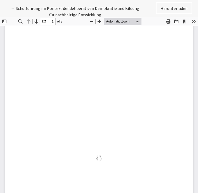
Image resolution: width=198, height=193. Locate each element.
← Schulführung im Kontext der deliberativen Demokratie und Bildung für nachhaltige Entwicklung (75, 11)
